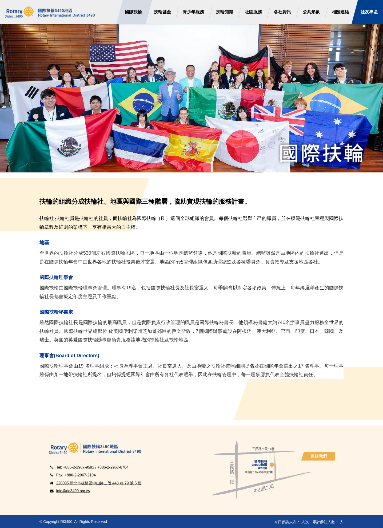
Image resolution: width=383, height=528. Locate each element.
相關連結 (340, 12)
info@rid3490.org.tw (87, 482)
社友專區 (368, 12)
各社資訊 (282, 12)
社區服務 (253, 12)
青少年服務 (193, 12)
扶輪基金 (162, 12)
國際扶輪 (133, 12)
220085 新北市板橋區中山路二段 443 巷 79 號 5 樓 (104, 477)
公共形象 (311, 12)
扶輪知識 (224, 12)
